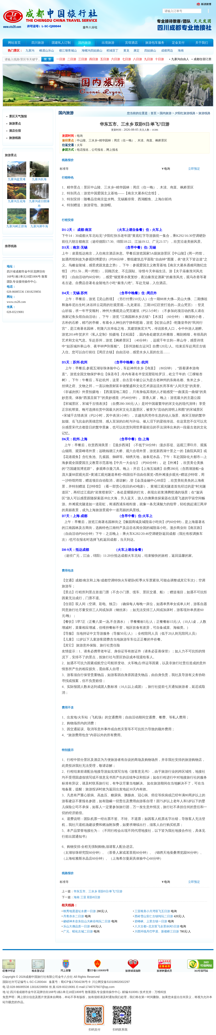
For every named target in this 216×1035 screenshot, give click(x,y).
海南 (181, 50)
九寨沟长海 (39, 179)
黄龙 (126, 50)
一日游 (60, 59)
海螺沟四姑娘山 (92, 50)
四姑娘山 (150, 50)
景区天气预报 (18, 116)
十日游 (159, 59)
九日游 (148, 59)
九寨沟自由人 (180, 59)
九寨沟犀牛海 (39, 226)
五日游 (104, 59)
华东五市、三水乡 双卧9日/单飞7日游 (98, 891)
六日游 (115, 59)
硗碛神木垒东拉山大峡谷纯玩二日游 (87, 921)
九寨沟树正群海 (16, 226)
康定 (136, 50)
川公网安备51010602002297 (111, 982)
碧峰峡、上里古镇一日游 (151, 921)
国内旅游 (165, 113)
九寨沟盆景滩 (17, 179)
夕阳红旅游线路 (185, 113)
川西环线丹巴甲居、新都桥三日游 (157, 931)
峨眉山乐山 (46, 50)
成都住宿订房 (202, 59)
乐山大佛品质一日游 (76, 926)
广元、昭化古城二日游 (78, 931)
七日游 (126, 59)
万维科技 (160, 992)
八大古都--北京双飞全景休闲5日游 (157, 926)
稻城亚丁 (112, 50)
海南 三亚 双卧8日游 (87, 897)
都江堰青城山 (68, 50)
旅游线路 (15, 138)
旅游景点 (15, 123)
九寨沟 (30, 50)
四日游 (93, 59)
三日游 (82, 59)
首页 (154, 113)
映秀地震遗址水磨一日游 (79, 911)
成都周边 (167, 50)
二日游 (71, 59)
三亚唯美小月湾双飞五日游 (152, 911)
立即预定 (194, 168)
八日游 (137, 59)
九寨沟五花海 (17, 201)
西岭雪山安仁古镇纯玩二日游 (154, 916)
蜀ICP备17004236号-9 (75, 982)
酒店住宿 (15, 130)
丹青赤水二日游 (73, 916)
